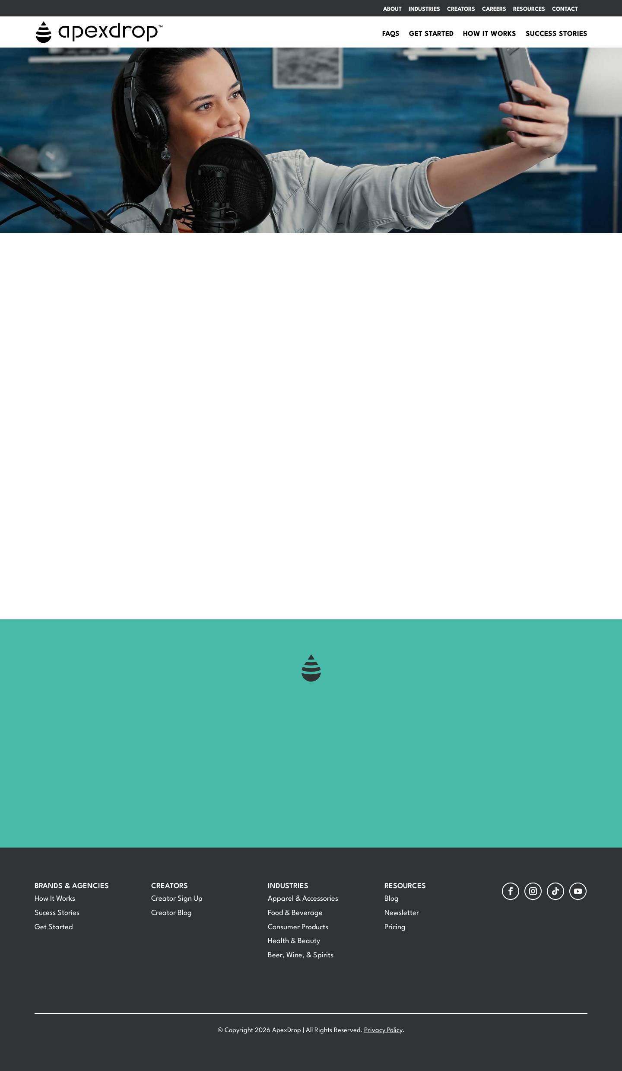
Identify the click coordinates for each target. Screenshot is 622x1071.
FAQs (391, 34)
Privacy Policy (383, 1030)
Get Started (431, 34)
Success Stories (556, 34)
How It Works (489, 34)
